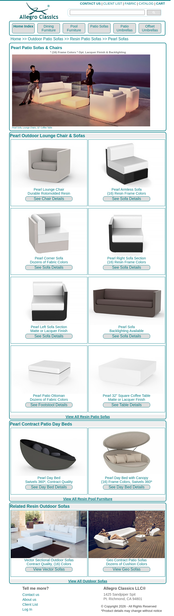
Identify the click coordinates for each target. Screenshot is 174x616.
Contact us (30, 595)
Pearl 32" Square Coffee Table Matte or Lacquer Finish (126, 396)
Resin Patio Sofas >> (88, 39)
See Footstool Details (48, 405)
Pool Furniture (74, 28)
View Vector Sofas (49, 569)
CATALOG (146, 3)
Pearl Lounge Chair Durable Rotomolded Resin (49, 189)
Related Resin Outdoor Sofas (40, 506)
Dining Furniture (49, 28)
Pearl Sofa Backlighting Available (126, 327)
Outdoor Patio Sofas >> (48, 39)
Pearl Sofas (118, 39)
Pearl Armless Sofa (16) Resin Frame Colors (126, 189)
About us (29, 600)
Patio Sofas (99, 26)
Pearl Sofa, (17, 127)
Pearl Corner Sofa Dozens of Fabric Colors (49, 258)
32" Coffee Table (44, 127)
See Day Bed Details (49, 487)
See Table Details (127, 405)
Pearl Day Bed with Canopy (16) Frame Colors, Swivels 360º (126, 478)
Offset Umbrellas (150, 28)
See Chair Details (49, 199)
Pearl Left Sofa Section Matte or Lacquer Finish (49, 327)
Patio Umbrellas (125, 28)
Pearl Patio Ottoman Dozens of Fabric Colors (49, 396)
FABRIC (130, 3)
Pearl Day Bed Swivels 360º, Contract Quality (49, 478)
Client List (30, 604)
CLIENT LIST (112, 3)
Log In (27, 609)
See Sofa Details (126, 199)
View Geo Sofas (126, 569)
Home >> (19, 39)
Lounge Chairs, (30, 127)
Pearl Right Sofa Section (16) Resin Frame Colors (126, 258)
